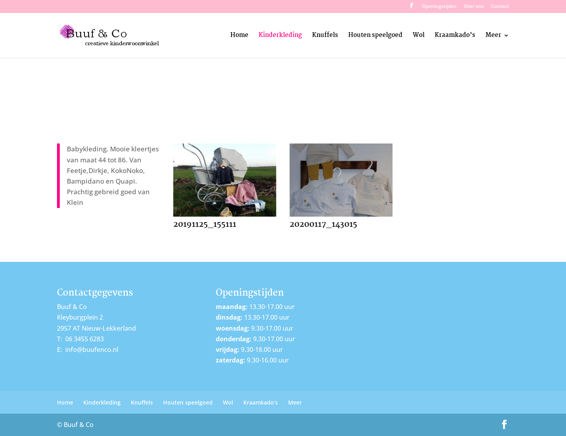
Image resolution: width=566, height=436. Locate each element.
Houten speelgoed (375, 36)
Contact (500, 6)
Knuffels (325, 36)
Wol (418, 36)
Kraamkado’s (455, 36)
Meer (493, 36)
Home (239, 36)
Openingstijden (439, 6)
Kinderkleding (280, 36)
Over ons (474, 6)
